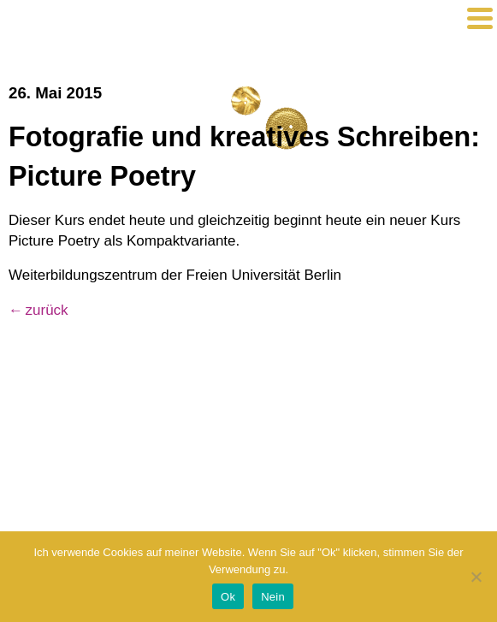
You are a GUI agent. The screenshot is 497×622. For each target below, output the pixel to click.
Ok (228, 596)
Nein (273, 596)
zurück (47, 310)
